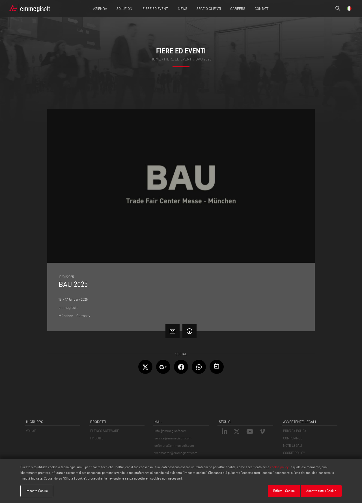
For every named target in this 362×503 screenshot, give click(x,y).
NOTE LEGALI (292, 445)
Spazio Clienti (209, 8)
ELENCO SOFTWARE (104, 431)
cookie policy (279, 467)
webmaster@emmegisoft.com (175, 453)
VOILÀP (31, 431)
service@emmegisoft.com (172, 438)
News (182, 8)
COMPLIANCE (292, 438)
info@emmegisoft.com (170, 431)
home (155, 59)
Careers (237, 8)
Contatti (262, 8)
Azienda (100, 8)
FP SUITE (97, 438)
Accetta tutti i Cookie (321, 491)
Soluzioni (125, 8)
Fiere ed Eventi (156, 8)
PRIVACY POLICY (294, 431)
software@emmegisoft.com (174, 445)
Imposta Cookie (37, 491)
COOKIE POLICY (294, 453)
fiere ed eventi (178, 59)
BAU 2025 (203, 59)
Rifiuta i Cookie (284, 491)
